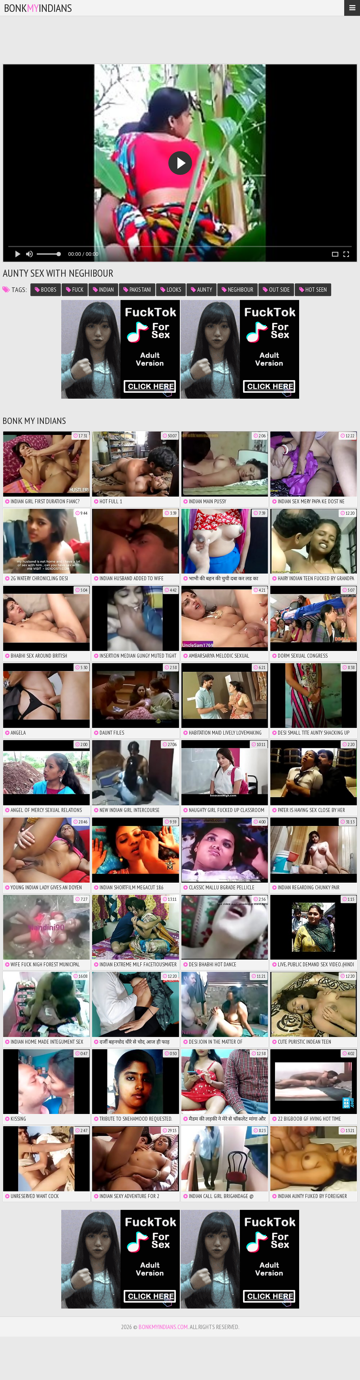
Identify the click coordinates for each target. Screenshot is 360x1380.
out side (276, 289)
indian (103, 289)
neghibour (237, 289)
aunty (201, 289)
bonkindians (38, 7)
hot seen (313, 289)
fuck (74, 289)
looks (170, 289)
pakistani (137, 289)
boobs (46, 289)
